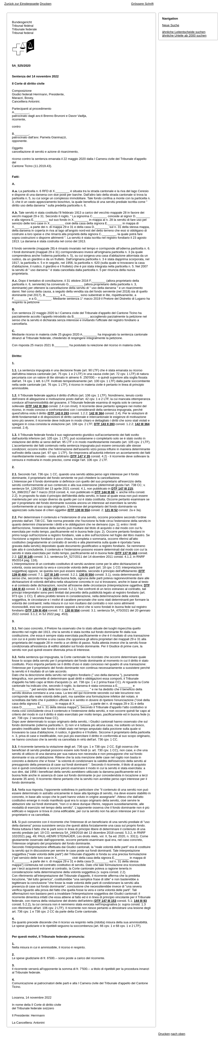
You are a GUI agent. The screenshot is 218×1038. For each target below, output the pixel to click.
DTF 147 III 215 (122, 488)
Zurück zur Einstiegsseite (21, 3)
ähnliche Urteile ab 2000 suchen (184, 35)
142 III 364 (96, 413)
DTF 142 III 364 (37, 406)
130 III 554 (86, 574)
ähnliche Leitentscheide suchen (183, 32)
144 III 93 (140, 901)
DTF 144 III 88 (104, 492)
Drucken (45, 3)
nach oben (178, 1034)
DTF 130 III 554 (79, 510)
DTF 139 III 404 (36, 610)
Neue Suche (170, 25)
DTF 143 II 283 (58, 413)
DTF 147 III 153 (105, 901)
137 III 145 (25, 556)
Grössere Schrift (142, 3)
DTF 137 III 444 (126, 553)
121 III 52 (111, 510)
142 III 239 (50, 589)
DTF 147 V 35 (80, 456)
